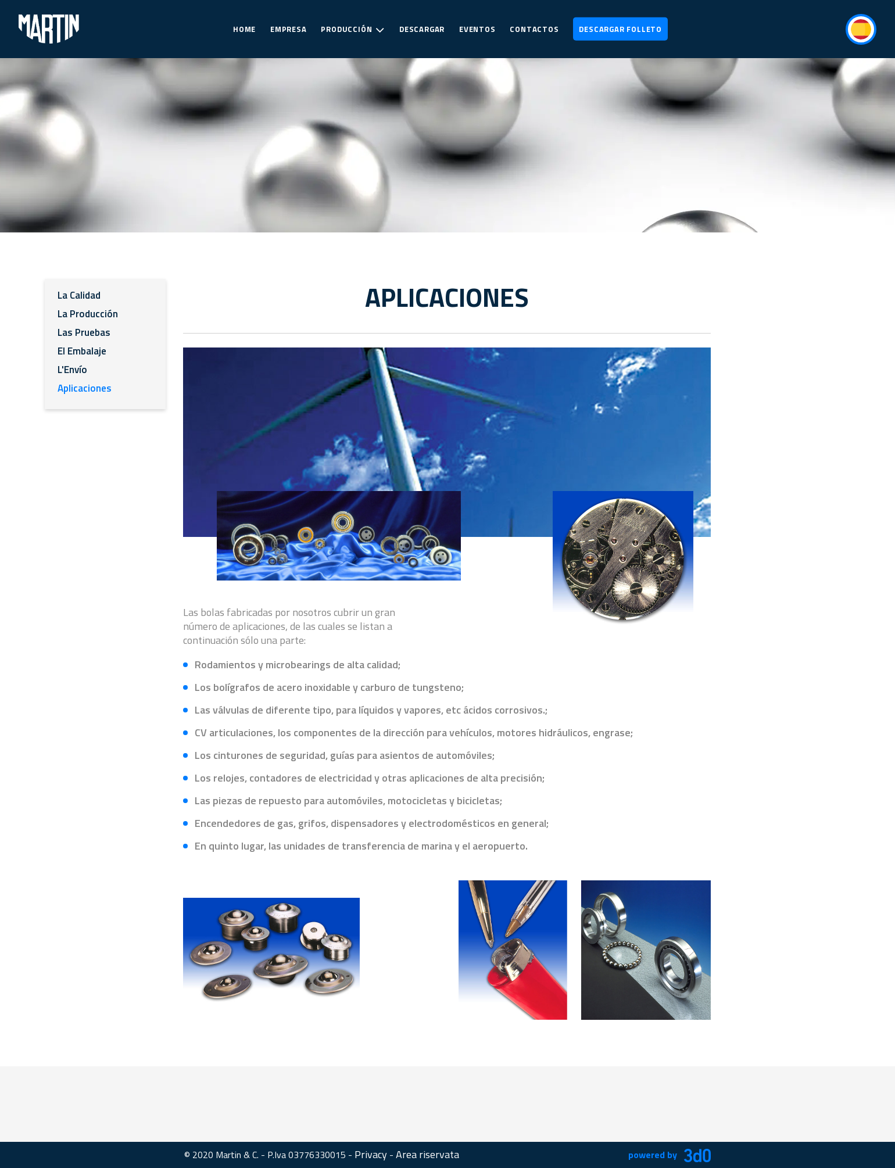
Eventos (477, 29)
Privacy (371, 1154)
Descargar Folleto (620, 29)
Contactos (534, 29)
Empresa (288, 29)
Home (244, 29)
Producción (353, 30)
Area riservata (427, 1154)
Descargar (422, 29)
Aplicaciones (85, 388)
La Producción (88, 313)
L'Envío (72, 369)
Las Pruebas (84, 332)
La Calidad (79, 295)
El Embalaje (82, 351)
